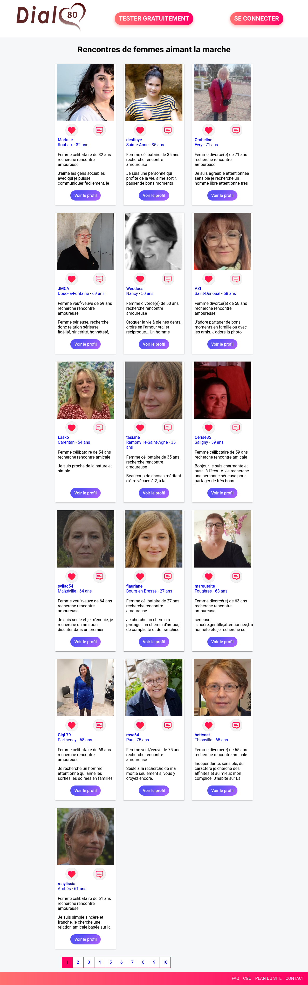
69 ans (98, 293)
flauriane (134, 586)
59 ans (217, 442)
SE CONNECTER (256, 18)
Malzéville (67, 591)
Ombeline (203, 139)
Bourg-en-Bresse (141, 591)
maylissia (67, 883)
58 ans (230, 293)
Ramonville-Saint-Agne (147, 442)
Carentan (66, 442)
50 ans (147, 293)
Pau (129, 739)
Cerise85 (203, 437)
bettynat (202, 734)
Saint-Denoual (207, 293)
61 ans (80, 888)
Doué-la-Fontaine (73, 293)
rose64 (132, 734)
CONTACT (294, 978)
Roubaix (65, 144)
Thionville (203, 739)
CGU (247, 978)
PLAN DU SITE (268, 978)
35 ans (158, 144)
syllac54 (65, 586)
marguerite (205, 586)
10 (165, 962)
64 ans (85, 591)
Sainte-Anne (137, 144)
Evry (198, 144)
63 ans (221, 591)
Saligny (201, 442)
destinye (134, 139)
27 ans (166, 591)
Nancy (132, 293)
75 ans (142, 739)
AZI (198, 288)
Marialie (65, 139)
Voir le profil (85, 195)
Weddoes (134, 288)
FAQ (235, 978)
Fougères (203, 591)
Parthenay (67, 739)
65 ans (222, 739)
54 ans (84, 442)
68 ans (86, 739)
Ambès (64, 888)
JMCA (63, 288)
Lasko (63, 437)
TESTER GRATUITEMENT (154, 18)
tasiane (133, 437)
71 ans (212, 144)
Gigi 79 (64, 734)
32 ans (82, 144)
